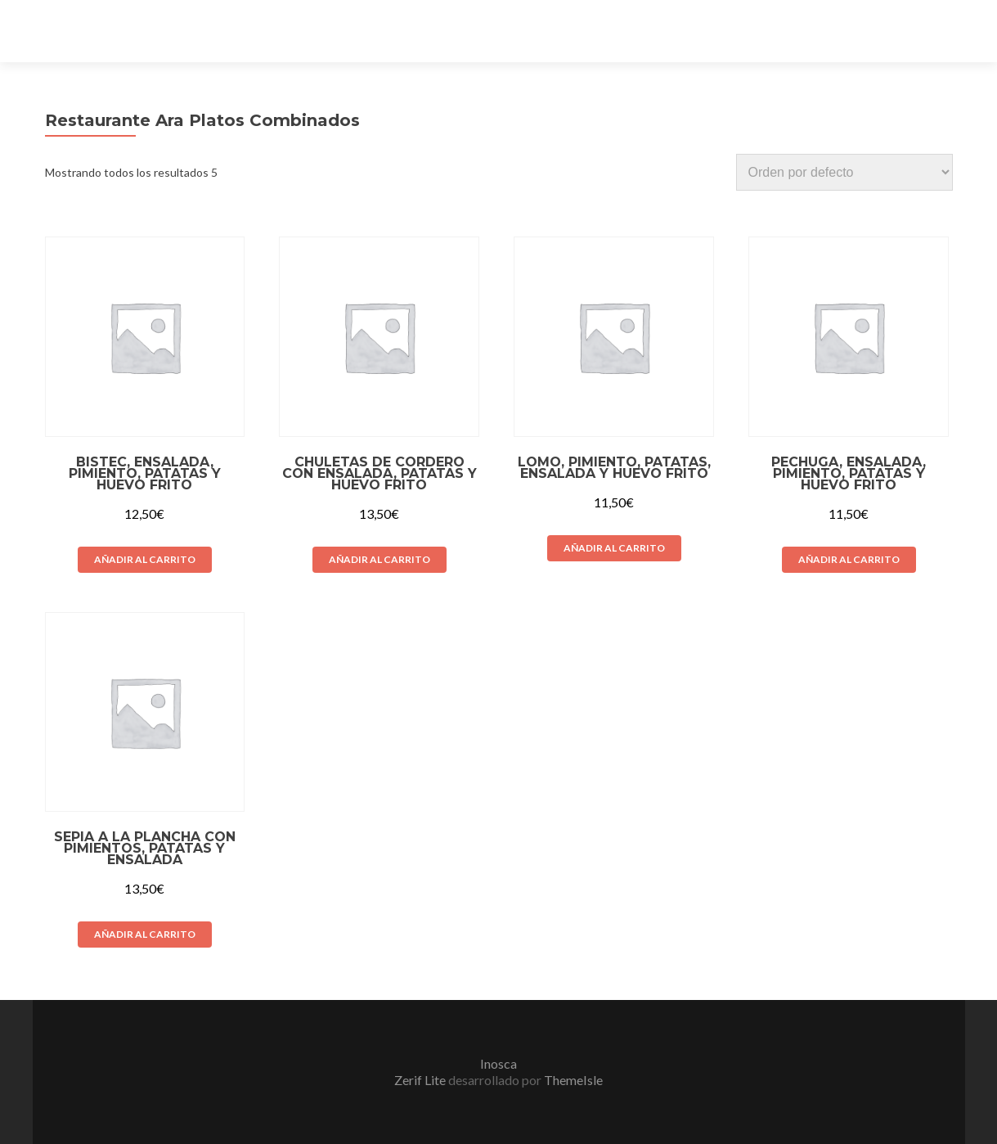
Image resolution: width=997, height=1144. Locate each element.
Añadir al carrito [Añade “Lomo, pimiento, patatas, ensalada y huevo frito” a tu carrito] (614, 548)
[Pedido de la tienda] (844, 172)
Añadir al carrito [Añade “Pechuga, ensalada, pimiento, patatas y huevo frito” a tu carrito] (849, 559)
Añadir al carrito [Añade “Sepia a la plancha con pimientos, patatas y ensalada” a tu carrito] (144, 934)
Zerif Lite (421, 1080)
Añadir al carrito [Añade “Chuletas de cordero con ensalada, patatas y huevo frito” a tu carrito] (379, 559)
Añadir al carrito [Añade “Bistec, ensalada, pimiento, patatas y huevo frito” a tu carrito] (144, 559)
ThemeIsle (573, 1080)
